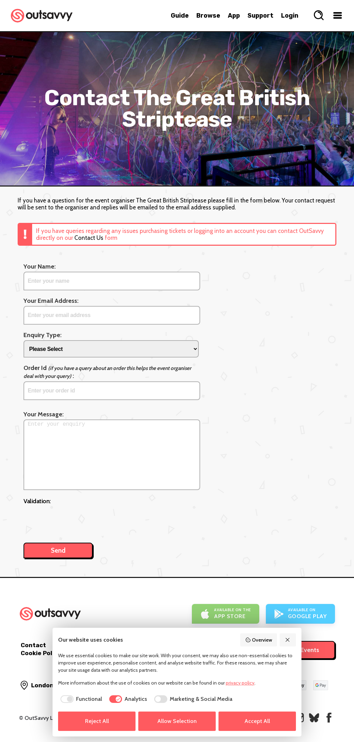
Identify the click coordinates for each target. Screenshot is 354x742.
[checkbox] (80, 699)
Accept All (257, 721)
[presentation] (76, 520)
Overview (258, 640)
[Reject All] (288, 639)
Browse (208, 15)
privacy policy (240, 683)
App (234, 15)
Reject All (97, 721)
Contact (33, 645)
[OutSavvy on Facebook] (329, 718)
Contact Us (88, 237)
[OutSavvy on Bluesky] (314, 718)
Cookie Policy (41, 653)
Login (289, 15)
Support (260, 15)
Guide (180, 15)
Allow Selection (177, 721)
